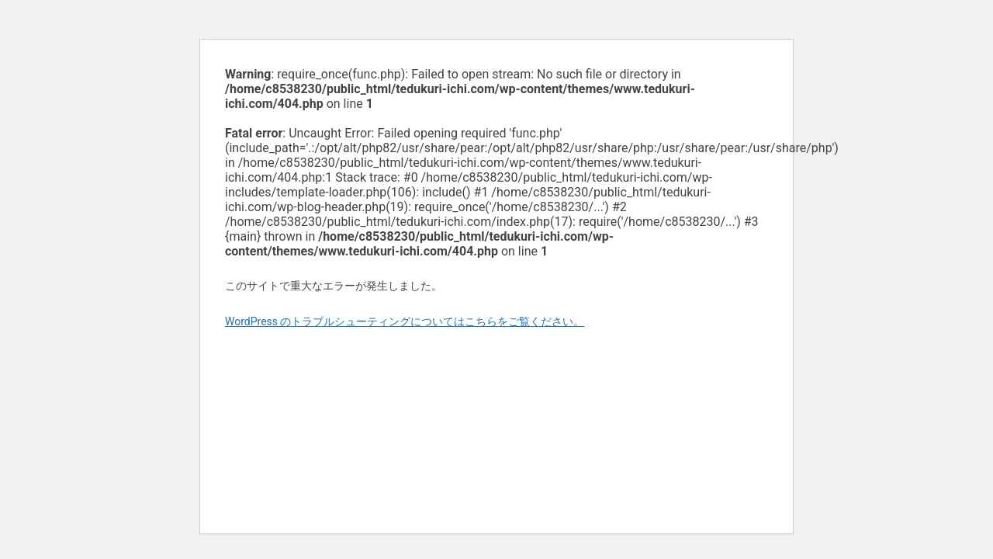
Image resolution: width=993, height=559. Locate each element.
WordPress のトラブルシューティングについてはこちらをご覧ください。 (405, 321)
